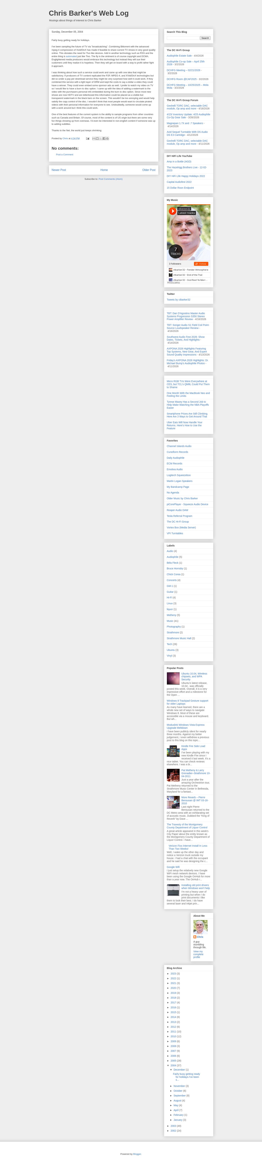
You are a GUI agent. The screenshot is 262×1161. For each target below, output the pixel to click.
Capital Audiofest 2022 (179, 181)
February (179, 1114)
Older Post (149, 169)
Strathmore (173, 632)
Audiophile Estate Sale (179, 55)
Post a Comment (64, 154)
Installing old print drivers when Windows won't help (195, 887)
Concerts (172, 580)
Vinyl (169, 655)
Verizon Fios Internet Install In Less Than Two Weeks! (188, 847)
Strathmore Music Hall (179, 638)
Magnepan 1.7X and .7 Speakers (185, 123)
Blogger (137, 1154)
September (180, 1095)
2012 (174, 1026)
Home (104, 169)
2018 (174, 997)
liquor (170, 609)
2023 (174, 973)
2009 (174, 1041)
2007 (174, 1050)
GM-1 (170, 586)
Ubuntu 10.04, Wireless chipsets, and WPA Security (194, 676)
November (180, 1086)
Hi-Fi (169, 597)
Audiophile (172, 556)
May (176, 1105)
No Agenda (173, 492)
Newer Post (59, 169)
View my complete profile (198, 954)
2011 (174, 1031)
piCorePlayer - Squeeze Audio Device (187, 504)
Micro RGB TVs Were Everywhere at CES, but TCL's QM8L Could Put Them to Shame (188, 384)
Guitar (170, 591)
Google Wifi (173, 867)
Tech (169, 644)
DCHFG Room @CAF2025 (182, 79)
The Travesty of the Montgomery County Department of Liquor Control (187, 826)
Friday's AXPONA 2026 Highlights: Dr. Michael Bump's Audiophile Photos (188, 362)
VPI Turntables (175, 533)
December (180, 1069)
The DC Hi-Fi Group (178, 521)
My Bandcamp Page (178, 486)
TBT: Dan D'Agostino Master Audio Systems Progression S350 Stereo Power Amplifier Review (186, 316)
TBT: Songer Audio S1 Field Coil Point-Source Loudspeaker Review (188, 326)
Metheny (171, 615)
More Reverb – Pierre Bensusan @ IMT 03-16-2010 (194, 800)
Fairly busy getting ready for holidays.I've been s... (186, 1077)
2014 (174, 1017)
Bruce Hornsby (175, 568)
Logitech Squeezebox (179, 475)
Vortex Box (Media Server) (181, 527)
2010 (174, 1036)
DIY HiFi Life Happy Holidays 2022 (186, 176)
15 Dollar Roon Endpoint (180, 187)
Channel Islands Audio (179, 446)
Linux (170, 603)
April (176, 1110)
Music (170, 621)
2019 (174, 992)
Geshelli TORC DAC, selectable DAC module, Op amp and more (187, 107)
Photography (174, 626)
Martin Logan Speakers (180, 481)
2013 (174, 1022)
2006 (174, 1055)
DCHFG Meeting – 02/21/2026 (183, 70)
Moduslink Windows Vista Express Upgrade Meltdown (186, 726)
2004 (174, 1065)
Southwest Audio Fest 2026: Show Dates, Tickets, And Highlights (186, 338)
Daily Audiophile (176, 457)
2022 (174, 978)
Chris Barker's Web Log (89, 13)
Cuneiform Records (177, 452)
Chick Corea (174, 574)
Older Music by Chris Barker (182, 498)
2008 (174, 1046)
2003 (174, 1125)
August (178, 1100)
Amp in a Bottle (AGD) (179, 161)
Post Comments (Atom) (111, 179)
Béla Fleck (172, 562)
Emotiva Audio (175, 469)
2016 (174, 1007)
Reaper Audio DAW (177, 510)
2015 (174, 1012)
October (178, 1090)
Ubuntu (171, 650)
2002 (174, 1130)
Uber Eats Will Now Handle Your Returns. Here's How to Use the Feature (184, 425)
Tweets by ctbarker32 (178, 299)
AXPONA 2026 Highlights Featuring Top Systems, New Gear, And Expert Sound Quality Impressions (187, 351)
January (178, 1119)
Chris (200, 936)
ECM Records (174, 463)
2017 (174, 1002)
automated (71, 56)
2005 (174, 1060)
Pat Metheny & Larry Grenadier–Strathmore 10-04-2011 (195, 773)
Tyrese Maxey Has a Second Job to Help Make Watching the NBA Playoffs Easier (188, 404)
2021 (174, 983)
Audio (170, 551)
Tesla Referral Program (179, 516)
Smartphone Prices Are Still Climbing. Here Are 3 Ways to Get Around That (187, 415)
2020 (174, 988)
